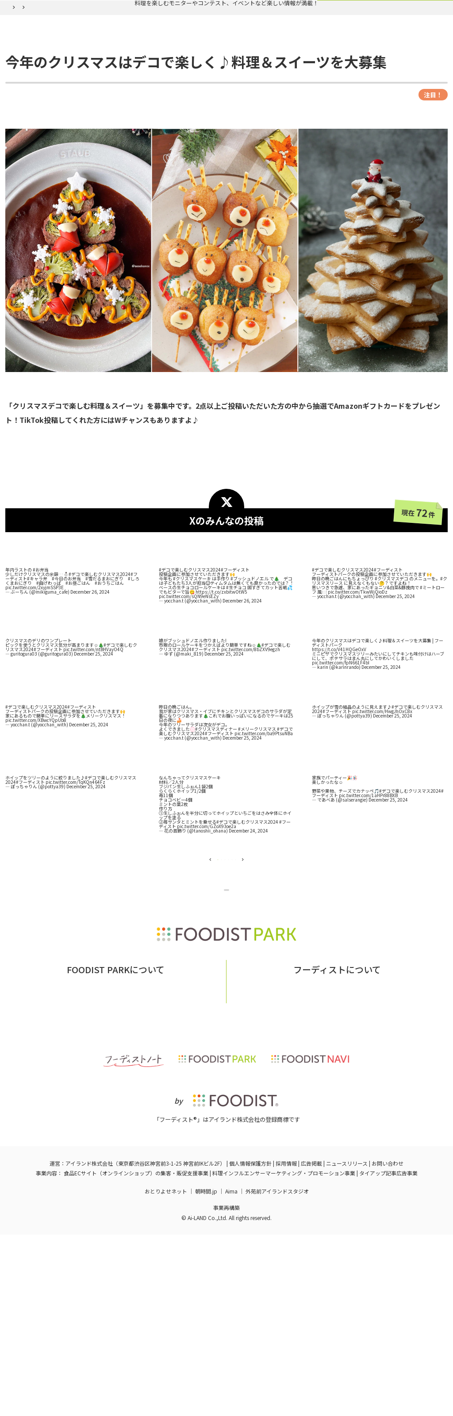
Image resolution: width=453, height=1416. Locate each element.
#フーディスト (235, 651)
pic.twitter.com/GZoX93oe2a (206, 907)
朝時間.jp (206, 1372)
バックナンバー (189, 67)
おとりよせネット (166, 1372)
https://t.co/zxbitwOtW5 (221, 673)
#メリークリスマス (257, 810)
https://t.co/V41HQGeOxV (339, 730)
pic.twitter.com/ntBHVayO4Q (93, 730)
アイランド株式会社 (89, 1344)
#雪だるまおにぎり (104, 659)
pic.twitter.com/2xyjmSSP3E (34, 668)
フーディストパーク (32, 88)
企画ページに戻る (228, 1000)
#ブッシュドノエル (249, 659)
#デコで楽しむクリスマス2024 (100, 655)
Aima (231, 1372)
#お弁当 (41, 651)
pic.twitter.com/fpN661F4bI (340, 744)
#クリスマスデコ (391, 659)
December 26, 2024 (90, 673)
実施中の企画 (125, 67)
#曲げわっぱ (48, 664)
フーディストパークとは (92, 1162)
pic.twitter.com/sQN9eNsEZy (189, 677)
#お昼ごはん (77, 664)
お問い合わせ (156, 1162)
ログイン (334, 67)
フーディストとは (294, 1162)
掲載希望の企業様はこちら (116, 1176)
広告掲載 (311, 1344)
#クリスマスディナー (216, 810)
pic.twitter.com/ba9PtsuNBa (263, 814)
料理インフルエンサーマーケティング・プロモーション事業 (283, 1354)
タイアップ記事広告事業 (388, 1354)
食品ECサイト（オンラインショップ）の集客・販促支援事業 (136, 1354)
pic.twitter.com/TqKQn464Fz (75, 863)
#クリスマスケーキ (192, 659)
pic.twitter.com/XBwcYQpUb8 (35, 801)
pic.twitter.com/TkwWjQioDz (358, 673)
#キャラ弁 (37, 659)
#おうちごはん (109, 664)
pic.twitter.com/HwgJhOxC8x (382, 792)
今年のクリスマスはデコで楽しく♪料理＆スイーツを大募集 (184, 88)
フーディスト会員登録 (267, 67)
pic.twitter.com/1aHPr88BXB (368, 876)
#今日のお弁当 (66, 659)
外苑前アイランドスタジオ (277, 1372)
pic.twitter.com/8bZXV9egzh (250, 730)
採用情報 (286, 1344)
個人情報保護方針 (250, 1344)
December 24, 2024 (248, 912)
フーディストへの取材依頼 (367, 1162)
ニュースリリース (347, 1344)
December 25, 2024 (395, 677)
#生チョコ (236, 668)
